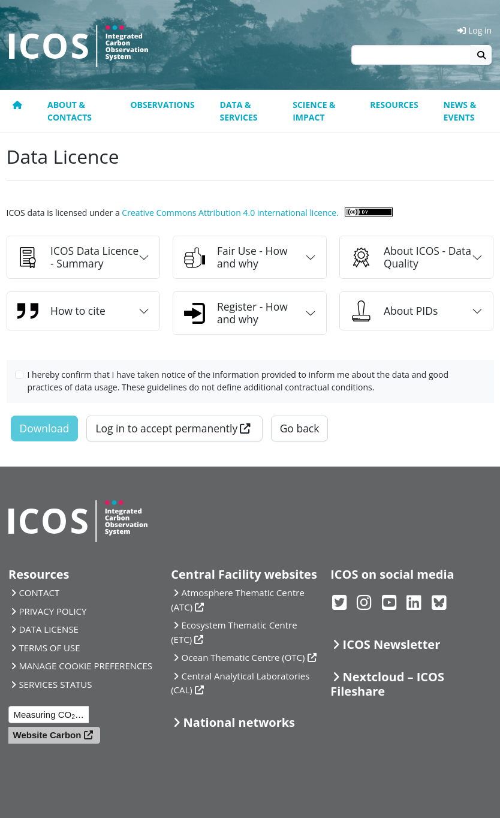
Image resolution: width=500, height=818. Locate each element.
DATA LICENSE (49, 629)
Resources (394, 104)
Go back (300, 428)
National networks (239, 722)
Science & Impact (314, 111)
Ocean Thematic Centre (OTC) (243, 657)
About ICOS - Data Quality (411, 256)
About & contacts (69, 111)
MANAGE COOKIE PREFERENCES (85, 666)
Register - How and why (236, 312)
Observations (162, 104)
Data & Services (239, 111)
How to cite (61, 310)
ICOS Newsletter (392, 644)
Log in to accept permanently (166, 428)
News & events (460, 111)
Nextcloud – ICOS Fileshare (387, 684)
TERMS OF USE (49, 648)
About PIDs (394, 310)
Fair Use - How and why (236, 256)
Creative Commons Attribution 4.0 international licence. (230, 212)
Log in (474, 30)
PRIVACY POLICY (52, 611)
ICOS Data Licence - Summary (77, 256)
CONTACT (39, 593)
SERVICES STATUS (55, 684)
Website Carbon (47, 735)
